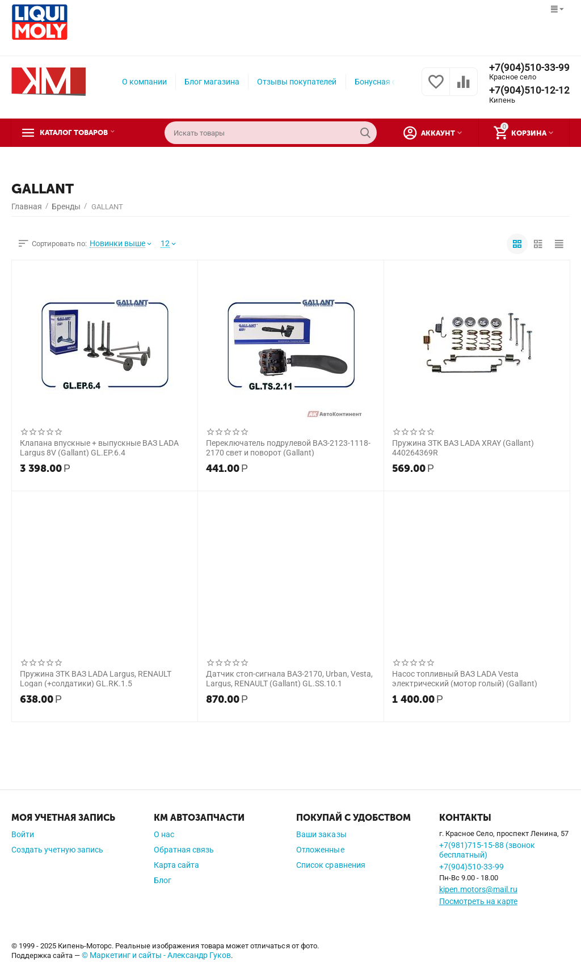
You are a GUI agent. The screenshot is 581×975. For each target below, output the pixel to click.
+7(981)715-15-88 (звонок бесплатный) (487, 850)
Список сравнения (330, 865)
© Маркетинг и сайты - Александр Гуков (156, 955)
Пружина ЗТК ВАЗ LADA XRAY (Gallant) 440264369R (463, 447)
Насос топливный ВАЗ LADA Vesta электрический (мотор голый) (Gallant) (464, 678)
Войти (22, 834)
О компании (144, 81)
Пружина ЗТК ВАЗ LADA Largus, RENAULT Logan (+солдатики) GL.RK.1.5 (95, 678)
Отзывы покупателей (296, 81)
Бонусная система (388, 81)
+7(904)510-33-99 (529, 67)
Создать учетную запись (57, 849)
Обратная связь (184, 849)
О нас (164, 834)
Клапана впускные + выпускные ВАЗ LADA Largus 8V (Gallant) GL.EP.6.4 (99, 447)
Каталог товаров (81, 132)
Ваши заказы (321, 834)
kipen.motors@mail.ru (478, 889)
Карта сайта (176, 865)
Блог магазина (211, 81)
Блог (162, 880)
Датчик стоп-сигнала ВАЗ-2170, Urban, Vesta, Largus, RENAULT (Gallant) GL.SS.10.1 (289, 678)
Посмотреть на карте (478, 901)
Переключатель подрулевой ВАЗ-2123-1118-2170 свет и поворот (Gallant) (288, 447)
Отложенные (320, 849)
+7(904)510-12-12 (529, 90)
